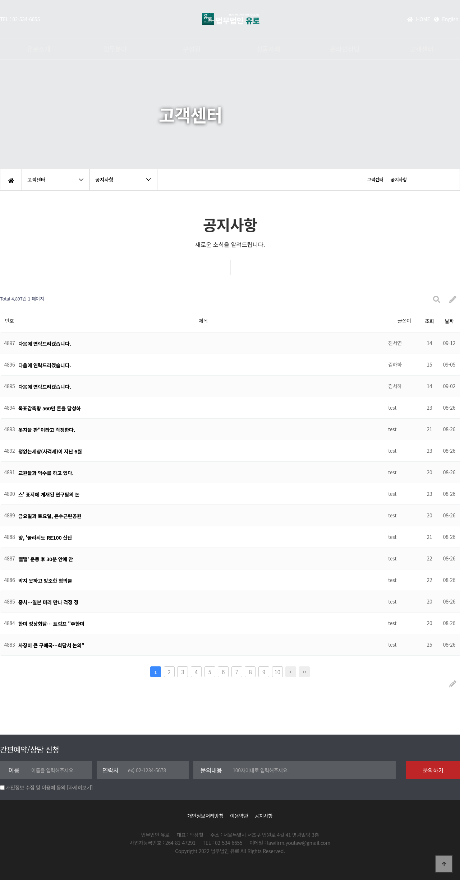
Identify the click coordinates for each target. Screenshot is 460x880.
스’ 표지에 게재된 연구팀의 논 (48, 494)
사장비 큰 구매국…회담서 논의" (51, 645)
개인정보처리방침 (205, 815)
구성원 (192, 48)
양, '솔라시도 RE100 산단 (45, 537)
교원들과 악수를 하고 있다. (46, 472)
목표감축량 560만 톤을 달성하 (49, 408)
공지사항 (264, 815)
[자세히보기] (80, 787)
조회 (429, 321)
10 (277, 672)
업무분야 (115, 48)
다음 (290, 671)
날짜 (449, 321)
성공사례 (268, 48)
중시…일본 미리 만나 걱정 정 (48, 602)
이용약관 (239, 815)
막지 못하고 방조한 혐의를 (45, 580)
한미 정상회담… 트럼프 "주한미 (51, 623)
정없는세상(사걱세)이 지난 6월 (50, 451)
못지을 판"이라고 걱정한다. (46, 429)
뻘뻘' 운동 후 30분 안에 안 (45, 559)
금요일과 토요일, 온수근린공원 (49, 516)
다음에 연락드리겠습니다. (44, 343)
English (446, 19)
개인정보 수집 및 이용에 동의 (36, 787)
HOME (418, 19)
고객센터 (421, 48)
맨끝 (304, 671)
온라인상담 (345, 48)
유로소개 (38, 48)
